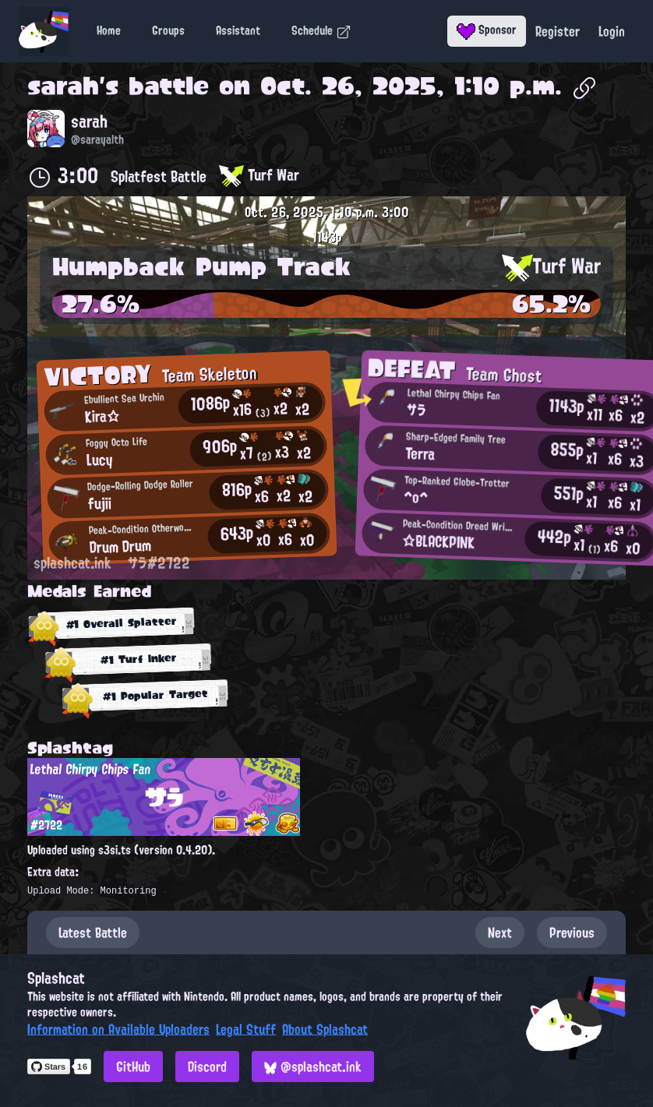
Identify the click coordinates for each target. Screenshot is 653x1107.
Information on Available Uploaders (118, 1029)
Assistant (238, 30)
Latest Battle (92, 932)
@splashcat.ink (313, 1066)
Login (611, 31)
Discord (207, 1066)
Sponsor (487, 30)
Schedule (321, 30)
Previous (572, 932)
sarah (63, 85)
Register (557, 31)
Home (109, 30)
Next (500, 932)
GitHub (133, 1066)
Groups (168, 30)
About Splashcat (325, 1029)
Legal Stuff (246, 1029)
